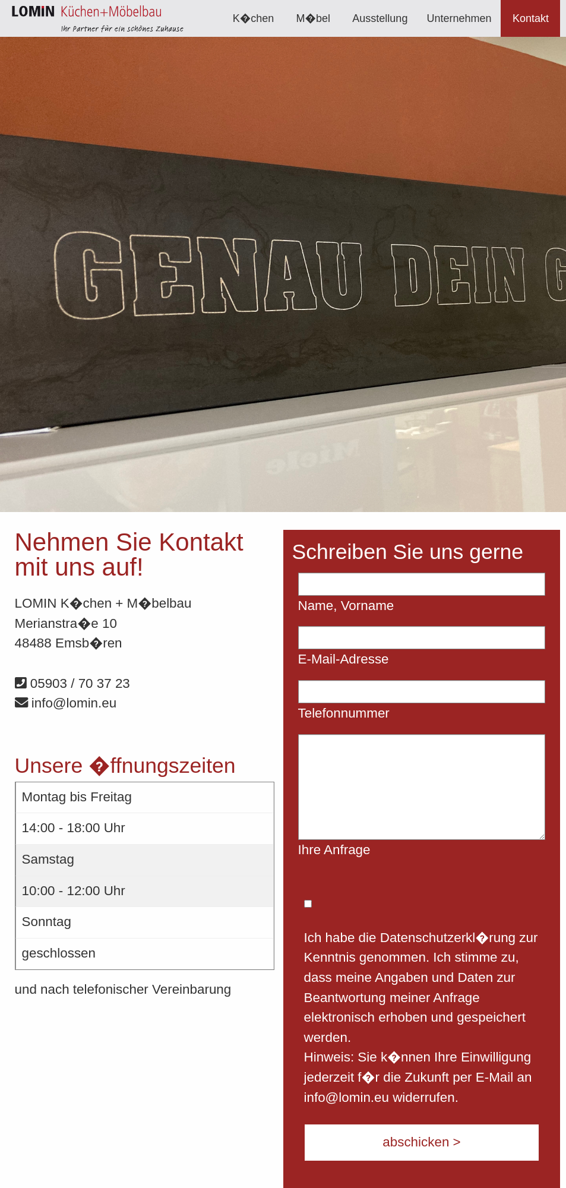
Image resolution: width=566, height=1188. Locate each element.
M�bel (313, 18)
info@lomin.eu (66, 703)
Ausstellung (379, 18)
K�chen (253, 18)
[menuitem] (253, 18)
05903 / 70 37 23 (72, 683)
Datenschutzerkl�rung (448, 937)
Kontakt (531, 18)
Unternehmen (458, 18)
